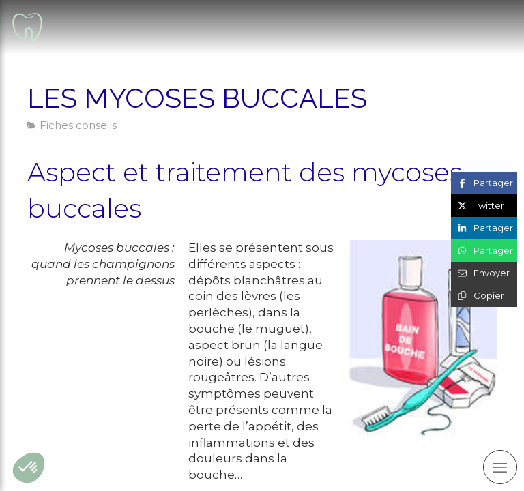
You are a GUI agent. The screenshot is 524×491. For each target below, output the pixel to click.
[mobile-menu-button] (500, 467)
